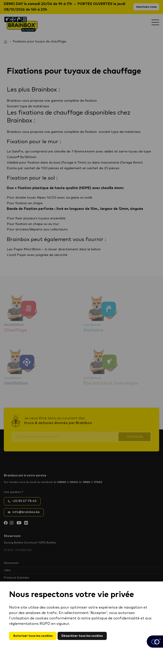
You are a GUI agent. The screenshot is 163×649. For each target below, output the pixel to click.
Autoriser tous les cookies (33, 635)
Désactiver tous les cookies (82, 635)
